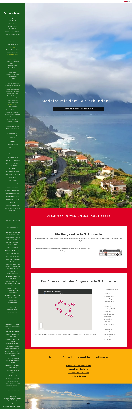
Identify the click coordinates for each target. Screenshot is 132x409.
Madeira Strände (78, 376)
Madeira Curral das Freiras (78, 366)
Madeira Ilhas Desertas (78, 372)
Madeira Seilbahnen (78, 369)
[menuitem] (13, 21)
